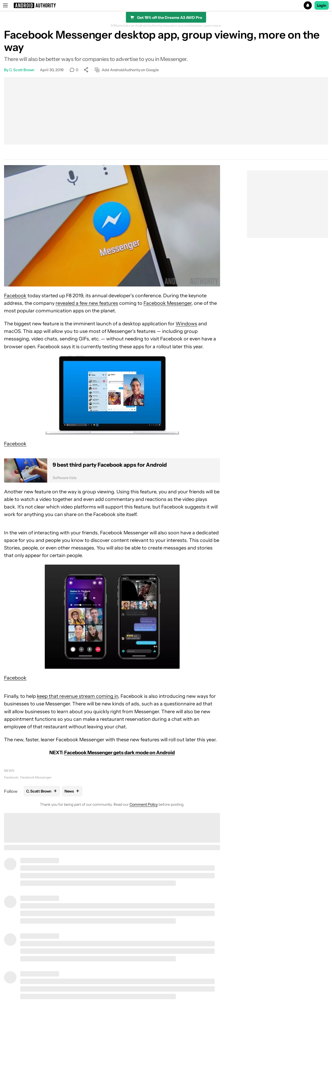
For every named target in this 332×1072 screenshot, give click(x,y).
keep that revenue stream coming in (77, 696)
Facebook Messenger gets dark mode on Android (119, 753)
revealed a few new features (87, 303)
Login (322, 5)
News (9, 771)
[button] (166, 5)
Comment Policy (143, 804)
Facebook (15, 296)
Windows (186, 324)
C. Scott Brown (22, 69)
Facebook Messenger (167, 303)
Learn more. (213, 25)
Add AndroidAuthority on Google (127, 70)
